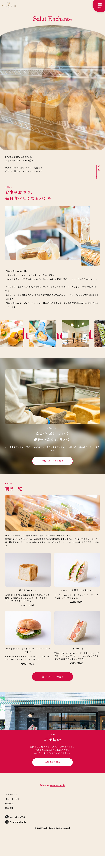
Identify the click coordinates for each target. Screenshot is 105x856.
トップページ (11, 794)
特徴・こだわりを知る (52, 461)
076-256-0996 (15, 816)
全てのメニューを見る (52, 676)
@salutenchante (57, 785)
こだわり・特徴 (12, 799)
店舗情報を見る (52, 762)
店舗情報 (9, 808)
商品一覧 (9, 803)
